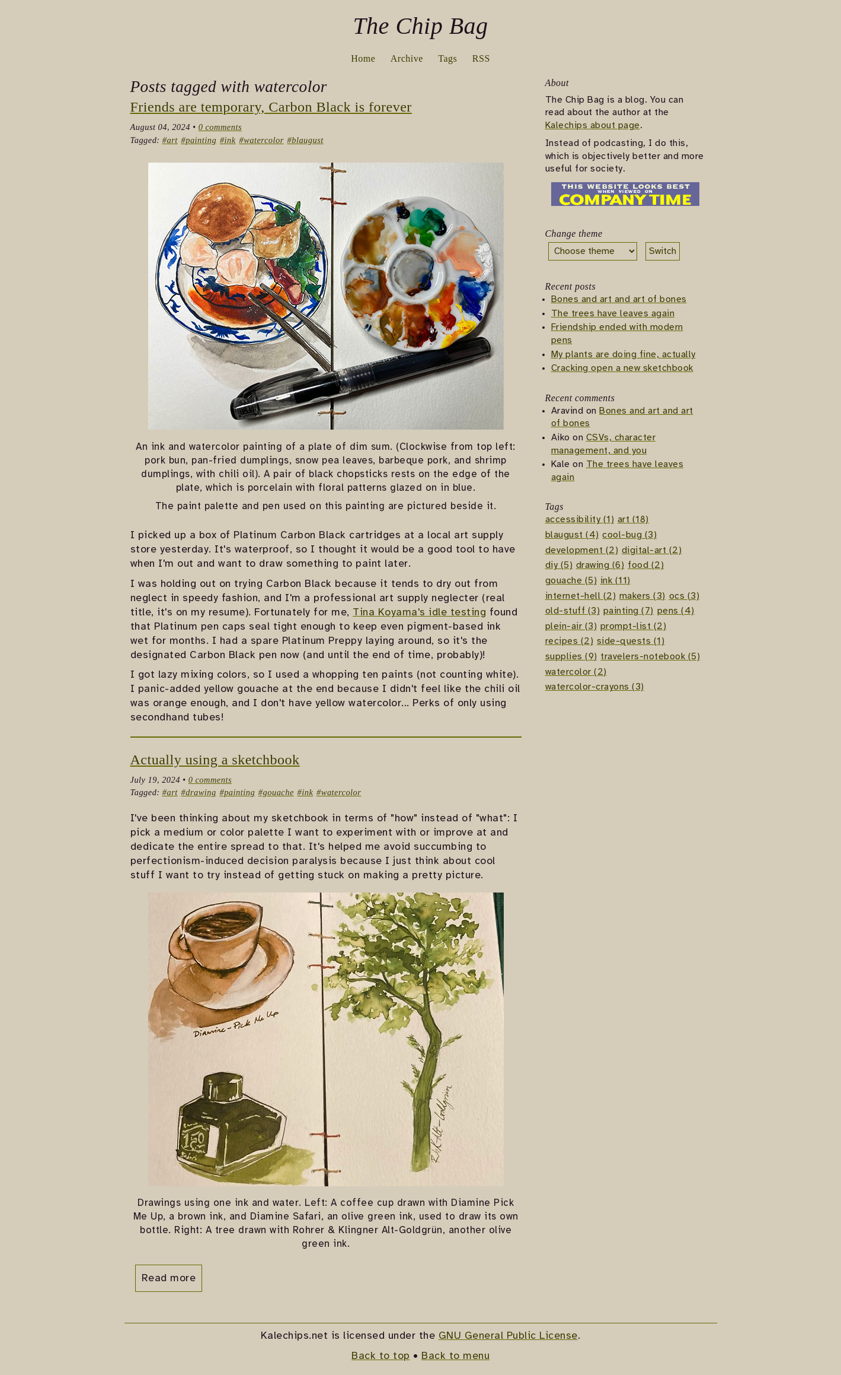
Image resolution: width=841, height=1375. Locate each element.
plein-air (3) (571, 626)
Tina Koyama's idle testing (419, 612)
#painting (199, 140)
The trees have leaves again (613, 314)
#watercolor (261, 140)
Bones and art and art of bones (619, 300)
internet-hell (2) (580, 596)
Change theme (574, 233)
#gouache (276, 792)
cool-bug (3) (629, 536)
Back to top (380, 1356)
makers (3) (642, 596)
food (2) (646, 566)
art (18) (633, 520)
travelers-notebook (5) (650, 657)
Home (363, 58)
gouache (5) (571, 581)
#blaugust (305, 140)
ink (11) (615, 581)
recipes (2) (569, 642)
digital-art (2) (652, 550)
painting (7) (628, 611)
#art (170, 140)
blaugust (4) (572, 536)
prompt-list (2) (633, 626)
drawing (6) (600, 566)
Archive (407, 58)
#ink (228, 140)
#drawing (198, 792)
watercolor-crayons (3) (594, 687)
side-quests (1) (631, 642)
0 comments (220, 127)
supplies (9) (571, 657)
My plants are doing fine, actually (623, 355)
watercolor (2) (576, 672)
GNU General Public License (508, 1335)
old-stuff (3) (572, 611)
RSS (481, 58)
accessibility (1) (580, 520)
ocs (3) (684, 596)
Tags (447, 58)
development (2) (582, 550)
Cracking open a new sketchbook (622, 369)
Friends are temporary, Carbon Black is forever (271, 107)
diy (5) (559, 566)
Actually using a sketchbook (215, 759)
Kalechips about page (592, 125)
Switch (662, 251)
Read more (169, 1278)
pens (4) (676, 611)
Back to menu (455, 1356)
